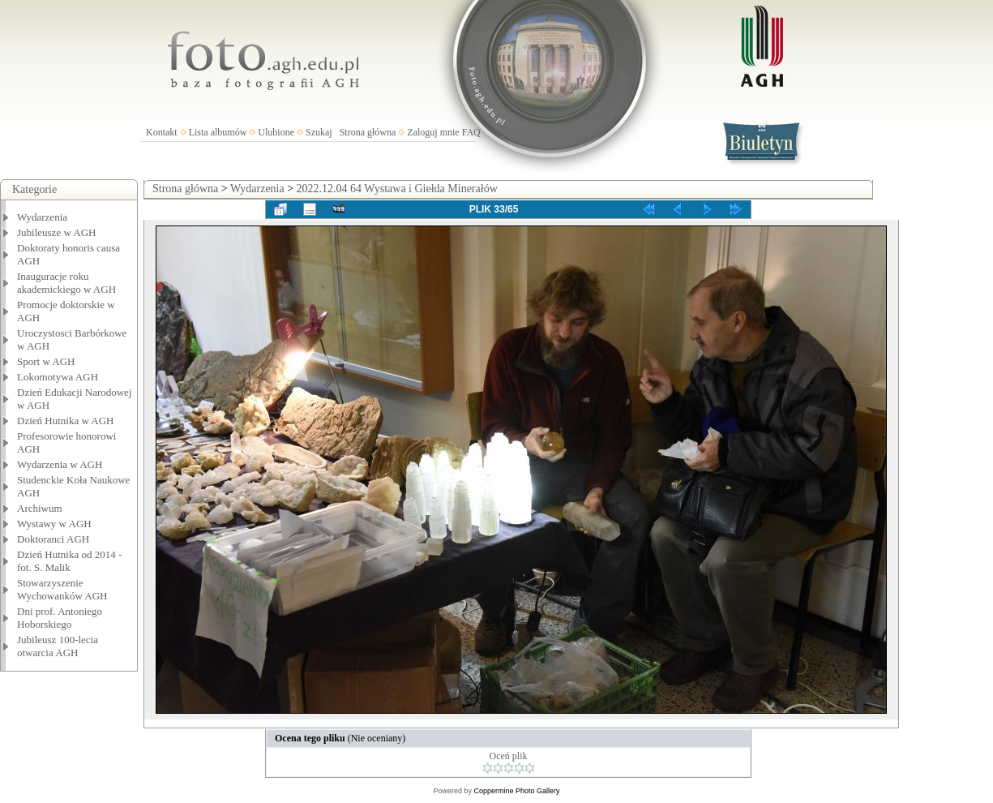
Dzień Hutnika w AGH (65, 420)
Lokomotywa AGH (57, 377)
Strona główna (368, 132)
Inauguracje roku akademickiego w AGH (66, 282)
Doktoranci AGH (53, 539)
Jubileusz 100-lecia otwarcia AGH (57, 646)
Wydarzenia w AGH (59, 464)
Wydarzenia (42, 217)
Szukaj (319, 132)
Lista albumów (218, 132)
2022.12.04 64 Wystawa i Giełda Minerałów (397, 188)
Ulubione (276, 132)
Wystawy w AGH (54, 523)
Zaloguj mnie (433, 132)
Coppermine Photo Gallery (516, 791)
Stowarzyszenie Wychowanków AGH (62, 589)
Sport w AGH (46, 361)
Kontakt (162, 132)
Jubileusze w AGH (56, 232)
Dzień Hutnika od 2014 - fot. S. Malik (69, 560)
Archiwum (39, 508)
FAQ (471, 132)
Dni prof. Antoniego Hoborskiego (59, 617)
